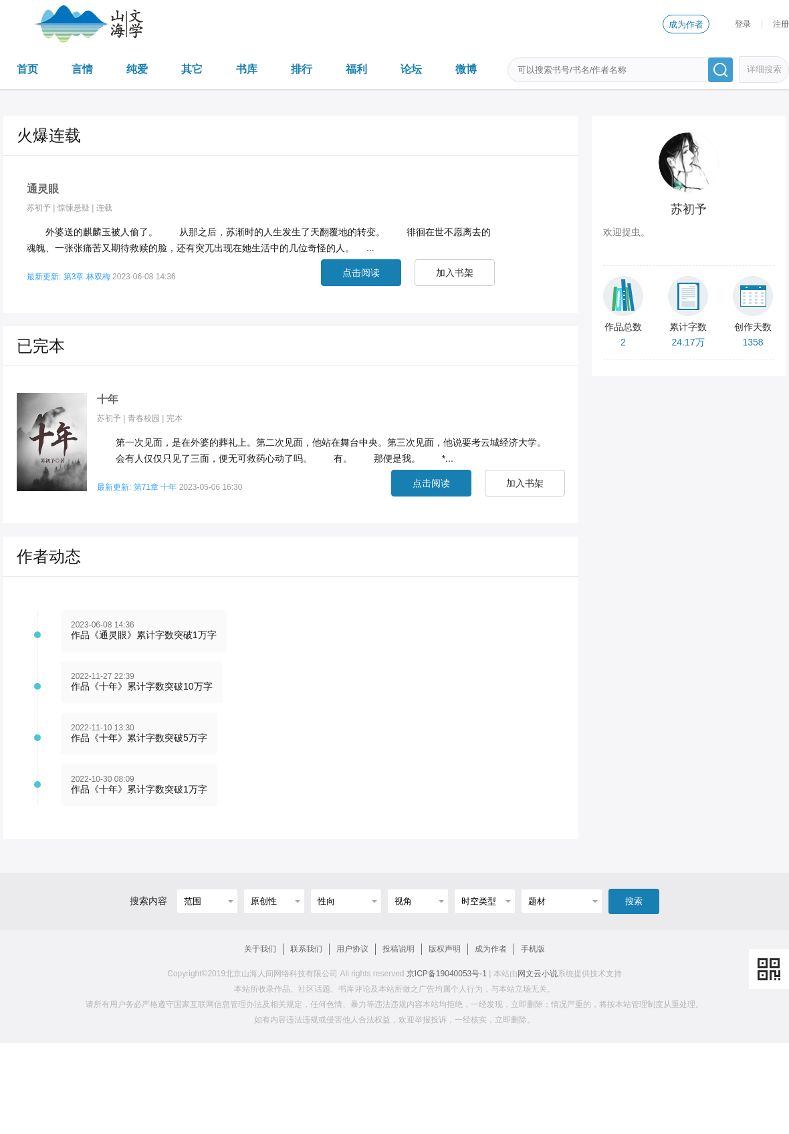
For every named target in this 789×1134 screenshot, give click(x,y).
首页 (27, 69)
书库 (246, 69)
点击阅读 (361, 272)
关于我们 (260, 949)
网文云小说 (538, 973)
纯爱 (137, 69)
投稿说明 (398, 949)
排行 (301, 69)
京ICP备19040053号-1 (447, 973)
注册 (781, 24)
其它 (192, 69)
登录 (743, 24)
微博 (466, 69)
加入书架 (454, 272)
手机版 (533, 949)
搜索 (634, 901)
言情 (82, 69)
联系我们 (306, 949)
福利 (356, 69)
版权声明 (445, 949)
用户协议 (352, 949)
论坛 (411, 69)
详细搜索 (764, 69)
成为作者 (686, 24)
